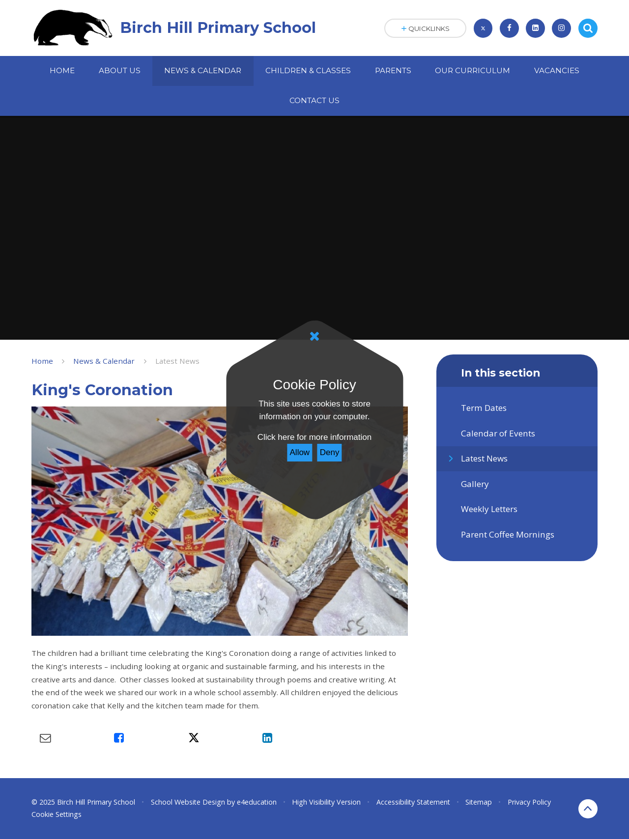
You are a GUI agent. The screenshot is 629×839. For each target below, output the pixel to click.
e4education (257, 802)
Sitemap (478, 802)
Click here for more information (314, 437)
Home (42, 361)
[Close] (314, 336)
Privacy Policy (529, 802)
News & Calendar (104, 361)
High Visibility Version (326, 802)
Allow (300, 452)
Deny (330, 452)
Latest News (177, 361)
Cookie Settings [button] (56, 814)
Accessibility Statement (413, 802)
